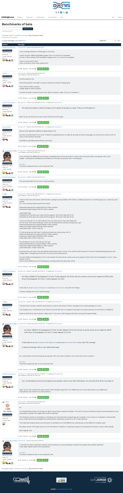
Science (29, 17)
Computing (40, 17)
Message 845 (22, 271)
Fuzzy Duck (6, 127)
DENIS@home (7, 17)
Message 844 (22, 194)
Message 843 (22, 177)
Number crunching (21, 35)
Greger (4, 194)
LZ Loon (22, 164)
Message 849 (22, 374)
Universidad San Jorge (64, 489)
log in (24, 41)
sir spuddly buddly (10, 151)
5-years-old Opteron (40, 288)
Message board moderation (10, 37)
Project (20, 17)
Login (120, 17)
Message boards (7, 35)
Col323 (4, 73)
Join (113, 17)
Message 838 (22, 47)
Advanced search (7, 31)
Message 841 (21, 127)
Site (62, 17)
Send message (7, 50)
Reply (40, 69)
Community (52, 17)
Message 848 (22, 323)
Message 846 (22, 301)
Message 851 (21, 440)
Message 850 (22, 401)
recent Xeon (60, 288)
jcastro (6, 402)
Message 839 (22, 73)
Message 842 (22, 150)
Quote (46, 69)
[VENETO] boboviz (8, 47)
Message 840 (22, 102)
